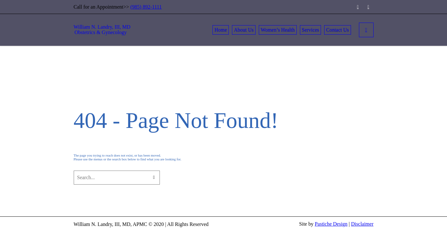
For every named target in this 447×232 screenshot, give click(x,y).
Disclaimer (362, 224)
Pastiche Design (331, 224)
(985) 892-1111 (146, 7)
